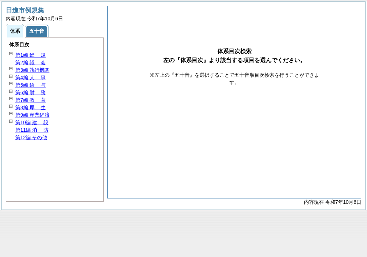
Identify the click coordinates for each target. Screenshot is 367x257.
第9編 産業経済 (32, 115)
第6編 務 (30, 92)
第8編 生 (30, 107)
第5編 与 (30, 85)
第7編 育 (30, 100)
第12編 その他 (31, 137)
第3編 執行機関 (32, 70)
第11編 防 (31, 130)
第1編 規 (30, 55)
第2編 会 (30, 62)
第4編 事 (30, 77)
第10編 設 (31, 122)
